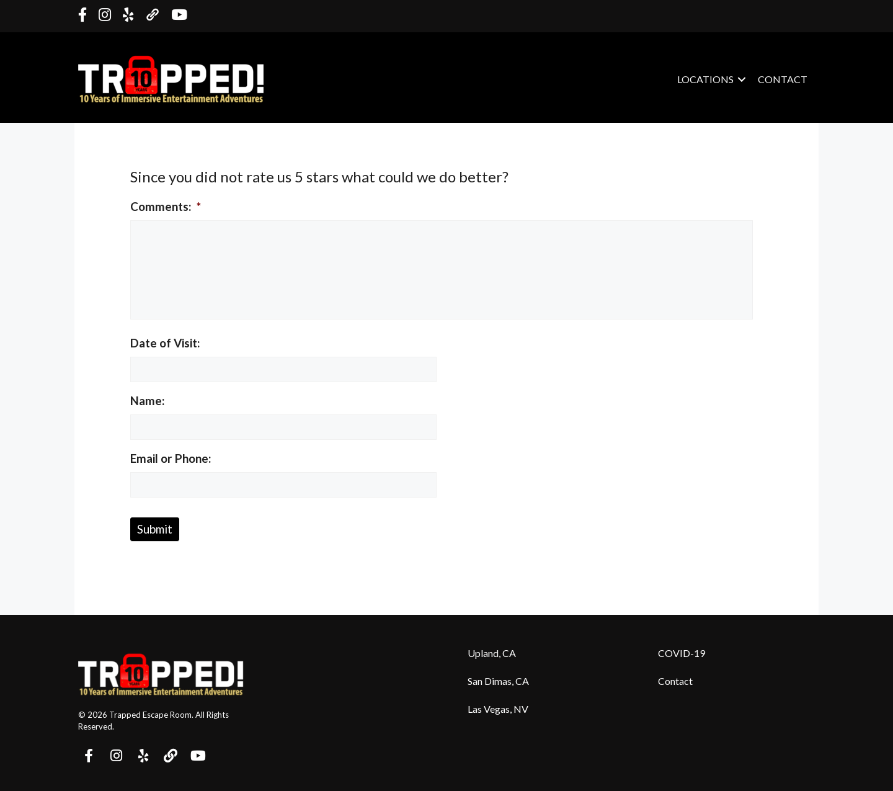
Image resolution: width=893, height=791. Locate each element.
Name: (147, 400)
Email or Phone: (170, 458)
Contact (782, 79)
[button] (88, 755)
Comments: (165, 206)
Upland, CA (492, 653)
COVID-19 (681, 653)
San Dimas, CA (498, 681)
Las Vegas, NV (498, 709)
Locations (705, 79)
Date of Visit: (165, 343)
